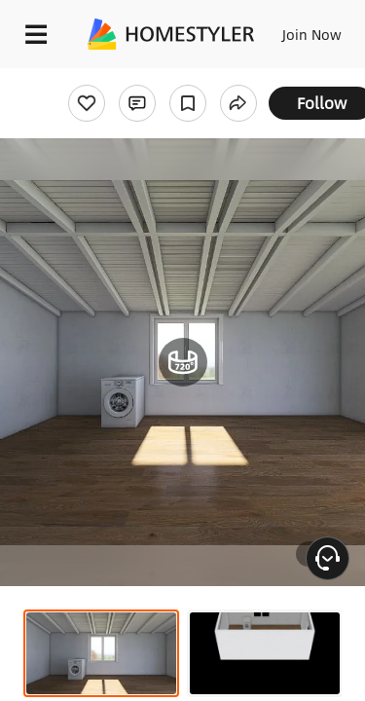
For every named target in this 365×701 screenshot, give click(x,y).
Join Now (312, 34)
